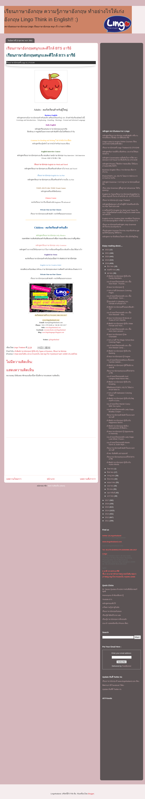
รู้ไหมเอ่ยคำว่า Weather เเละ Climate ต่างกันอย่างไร (117, 303)
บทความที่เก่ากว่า (88, 479)
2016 (107, 504)
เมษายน (110, 486)
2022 (107, 250)
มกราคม (110, 496)
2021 (107, 253)
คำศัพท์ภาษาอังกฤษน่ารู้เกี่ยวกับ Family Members (119, 277)
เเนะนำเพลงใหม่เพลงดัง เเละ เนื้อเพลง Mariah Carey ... (119, 346)
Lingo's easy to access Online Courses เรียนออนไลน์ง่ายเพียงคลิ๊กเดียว (119, 143)
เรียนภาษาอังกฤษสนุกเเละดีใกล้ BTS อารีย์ (38, 48)
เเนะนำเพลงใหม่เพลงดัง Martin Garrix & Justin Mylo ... (118, 443)
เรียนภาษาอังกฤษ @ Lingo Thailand (116, 200)
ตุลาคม (110, 273)
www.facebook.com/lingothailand (54, 330)
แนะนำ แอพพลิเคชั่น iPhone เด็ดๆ (115, 623)
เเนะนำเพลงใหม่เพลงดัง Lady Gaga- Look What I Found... (120, 438)
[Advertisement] (51, 456)
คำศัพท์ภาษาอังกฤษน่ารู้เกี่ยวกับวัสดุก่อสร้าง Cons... (120, 399)
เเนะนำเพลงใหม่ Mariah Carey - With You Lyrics (119, 405)
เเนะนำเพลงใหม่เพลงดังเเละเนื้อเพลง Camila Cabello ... (120, 361)
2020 (107, 256)
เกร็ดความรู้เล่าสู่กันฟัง (110, 607)
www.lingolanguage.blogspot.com (53, 332)
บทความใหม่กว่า (14, 479)
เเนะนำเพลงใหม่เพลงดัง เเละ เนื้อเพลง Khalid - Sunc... (119, 297)
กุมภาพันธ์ (111, 493)
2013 (107, 514)
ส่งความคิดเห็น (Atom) (56, 486)
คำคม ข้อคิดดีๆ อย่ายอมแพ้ (117, 453)
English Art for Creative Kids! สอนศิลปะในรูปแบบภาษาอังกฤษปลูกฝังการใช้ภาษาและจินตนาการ (121, 219)
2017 (107, 500)
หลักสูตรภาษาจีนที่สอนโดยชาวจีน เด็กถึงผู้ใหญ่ (120, 237)
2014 (107, 511)
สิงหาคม (110, 472)
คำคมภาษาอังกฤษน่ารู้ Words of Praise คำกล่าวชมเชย (119, 319)
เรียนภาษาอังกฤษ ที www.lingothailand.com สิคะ (120, 681)
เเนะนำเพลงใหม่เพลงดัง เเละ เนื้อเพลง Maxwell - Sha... (119, 314)
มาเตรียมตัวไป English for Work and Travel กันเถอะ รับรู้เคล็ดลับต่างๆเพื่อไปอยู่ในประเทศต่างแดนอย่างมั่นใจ (121, 212)
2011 (107, 521)
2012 (107, 517)
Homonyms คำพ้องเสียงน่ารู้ (112, 595)
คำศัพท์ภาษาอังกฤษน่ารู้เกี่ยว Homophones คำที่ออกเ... (118, 427)
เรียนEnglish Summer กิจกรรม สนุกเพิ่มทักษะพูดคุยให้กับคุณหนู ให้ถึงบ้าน (120, 232)
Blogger (91, 794)
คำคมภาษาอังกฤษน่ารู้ (115, 287)
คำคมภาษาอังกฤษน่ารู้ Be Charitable (117, 335)
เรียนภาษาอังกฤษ (59, 351)
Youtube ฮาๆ (107, 599)
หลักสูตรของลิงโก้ (109, 603)
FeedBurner (126, 666)
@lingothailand (54, 340)
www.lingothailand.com (53, 327)
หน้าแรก (51, 479)
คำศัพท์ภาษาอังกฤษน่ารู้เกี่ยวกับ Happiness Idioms (119, 421)
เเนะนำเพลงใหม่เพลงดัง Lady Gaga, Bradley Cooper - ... (120, 410)
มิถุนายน (110, 479)
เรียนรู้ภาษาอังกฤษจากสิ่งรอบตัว (114, 619)
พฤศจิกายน (111, 270)
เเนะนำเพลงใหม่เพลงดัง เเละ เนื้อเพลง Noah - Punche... (119, 283)
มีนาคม (110, 489)
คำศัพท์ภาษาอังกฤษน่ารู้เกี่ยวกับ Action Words (119, 463)
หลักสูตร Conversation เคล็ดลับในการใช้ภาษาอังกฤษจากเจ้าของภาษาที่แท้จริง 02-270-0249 (119, 159)
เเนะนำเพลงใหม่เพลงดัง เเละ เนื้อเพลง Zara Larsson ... (119, 330)
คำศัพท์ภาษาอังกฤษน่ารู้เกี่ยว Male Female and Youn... (120, 325)
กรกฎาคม (111, 476)
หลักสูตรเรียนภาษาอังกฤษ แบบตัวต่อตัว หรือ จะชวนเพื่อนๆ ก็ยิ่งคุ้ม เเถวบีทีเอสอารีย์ (120, 137)
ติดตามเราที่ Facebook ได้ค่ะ (113, 685)
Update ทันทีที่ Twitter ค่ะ (112, 689)
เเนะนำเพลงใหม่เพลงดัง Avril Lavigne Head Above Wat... (118, 377)
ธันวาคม (110, 266)
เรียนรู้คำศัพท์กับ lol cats (111, 615)
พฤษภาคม (111, 482)
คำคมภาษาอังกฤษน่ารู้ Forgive (118, 356)
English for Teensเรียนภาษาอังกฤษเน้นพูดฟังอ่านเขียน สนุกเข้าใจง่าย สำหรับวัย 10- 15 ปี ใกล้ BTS (121, 195)
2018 (107, 263)
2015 (107, 507)
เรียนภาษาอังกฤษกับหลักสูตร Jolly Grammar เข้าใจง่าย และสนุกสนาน (119, 226)
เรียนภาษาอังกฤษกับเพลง (111, 611)
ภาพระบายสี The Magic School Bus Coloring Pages (120, 341)
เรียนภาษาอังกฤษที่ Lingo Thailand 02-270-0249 (120, 148)
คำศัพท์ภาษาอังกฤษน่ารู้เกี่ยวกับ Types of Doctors (33, 351)
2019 (107, 260)
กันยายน (110, 469)
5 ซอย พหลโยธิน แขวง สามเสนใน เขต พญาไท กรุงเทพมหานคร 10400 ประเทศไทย (45, 354)
